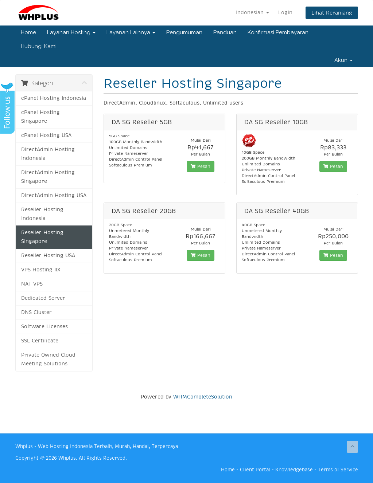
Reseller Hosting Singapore (42, 237)
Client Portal (255, 469)
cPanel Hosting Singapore (40, 116)
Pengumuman (184, 32)
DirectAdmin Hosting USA (53, 195)
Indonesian (252, 12)
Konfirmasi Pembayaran (278, 32)
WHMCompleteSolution (202, 396)
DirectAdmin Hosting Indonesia (48, 154)
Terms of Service (338, 469)
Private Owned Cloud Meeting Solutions (48, 359)
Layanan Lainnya (130, 32)
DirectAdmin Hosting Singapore (48, 177)
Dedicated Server (43, 298)
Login (285, 12)
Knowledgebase (294, 469)
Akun (343, 60)
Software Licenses (44, 326)
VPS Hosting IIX (41, 269)
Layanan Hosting (71, 32)
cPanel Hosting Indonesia (53, 98)
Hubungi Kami (39, 46)
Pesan (200, 166)
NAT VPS (32, 284)
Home (28, 32)
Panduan (225, 32)
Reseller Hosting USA (48, 255)
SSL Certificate (39, 340)
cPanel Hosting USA (46, 135)
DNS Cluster (36, 312)
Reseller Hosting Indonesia (42, 214)
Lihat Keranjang (331, 12)
